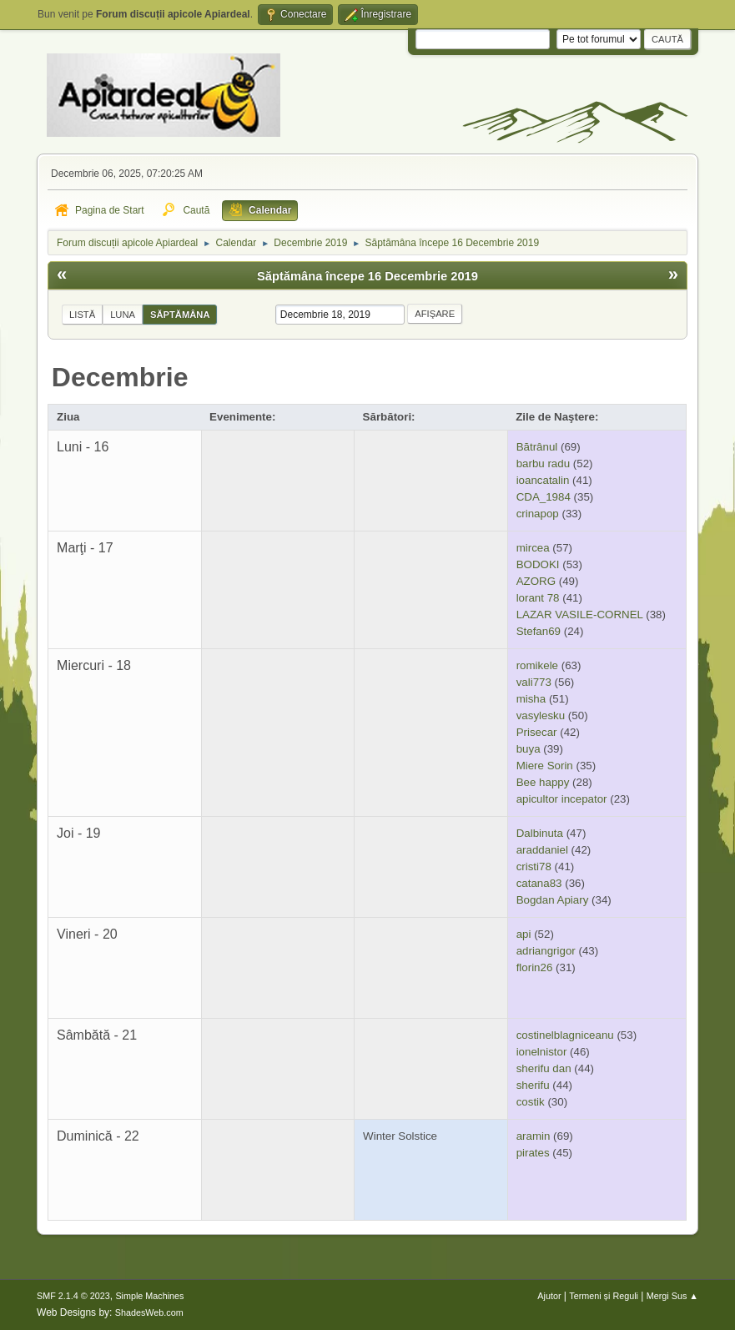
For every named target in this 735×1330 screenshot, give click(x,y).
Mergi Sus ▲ (672, 1296)
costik (530, 1102)
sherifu (533, 1085)
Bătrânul (537, 447)
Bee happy (543, 782)
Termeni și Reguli (603, 1296)
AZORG (536, 581)
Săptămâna (179, 315)
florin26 (534, 967)
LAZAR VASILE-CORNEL (579, 614)
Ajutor (549, 1296)
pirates (533, 1152)
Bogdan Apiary (552, 900)
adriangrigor (546, 951)
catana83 (539, 883)
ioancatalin (543, 480)
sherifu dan (543, 1068)
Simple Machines (149, 1296)
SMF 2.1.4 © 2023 (73, 1296)
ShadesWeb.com (149, 1312)
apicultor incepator (561, 799)
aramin (533, 1136)
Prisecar (536, 732)
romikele (537, 665)
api (523, 934)
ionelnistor (541, 1051)
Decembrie (120, 377)
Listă (82, 315)
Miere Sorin (544, 765)
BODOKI (538, 564)
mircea (533, 548)
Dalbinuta (539, 833)
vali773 (533, 682)
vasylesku (541, 715)
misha (531, 699)
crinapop (537, 513)
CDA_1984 (543, 497)
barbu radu (543, 463)
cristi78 (533, 866)
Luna (122, 315)
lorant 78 (538, 598)
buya (528, 749)
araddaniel (542, 850)
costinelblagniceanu (565, 1035)
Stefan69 (538, 631)
